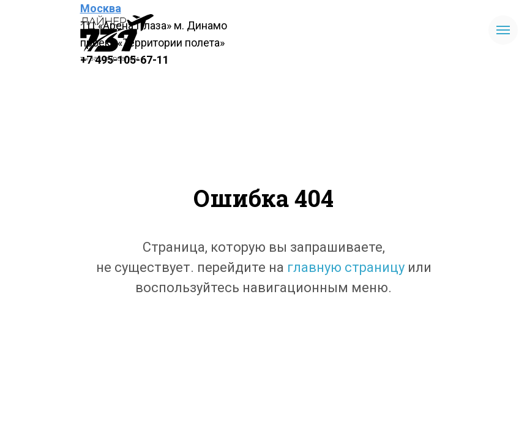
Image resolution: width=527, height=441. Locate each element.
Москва (100, 8)
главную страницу (346, 267)
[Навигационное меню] (503, 30)
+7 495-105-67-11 (124, 59)
